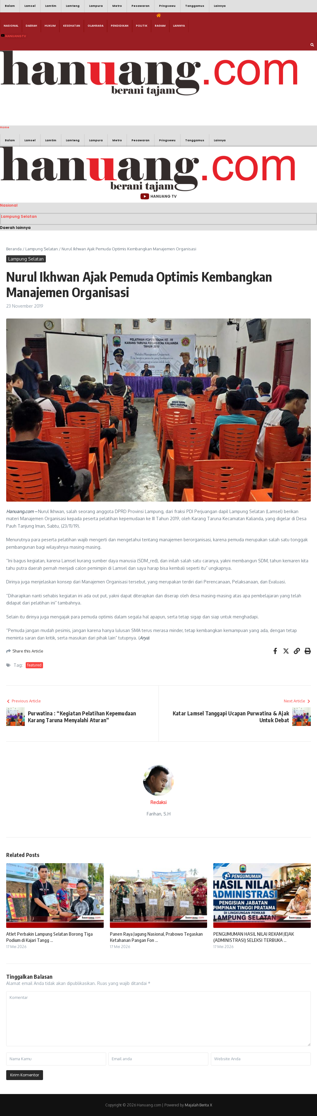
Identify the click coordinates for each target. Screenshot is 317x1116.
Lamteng (73, 6)
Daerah (31, 26)
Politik (141, 26)
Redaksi (158, 802)
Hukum (50, 26)
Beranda (14, 248)
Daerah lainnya (15, 227)
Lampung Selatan (19, 216)
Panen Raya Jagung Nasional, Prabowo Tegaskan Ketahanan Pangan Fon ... (156, 937)
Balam (10, 6)
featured (34, 665)
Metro (117, 6)
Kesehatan (71, 26)
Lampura (96, 6)
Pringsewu (167, 6)
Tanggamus (194, 6)
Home (4, 127)
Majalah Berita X (198, 1105)
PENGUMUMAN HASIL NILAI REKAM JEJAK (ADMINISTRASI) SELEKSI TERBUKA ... (253, 937)
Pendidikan (119, 26)
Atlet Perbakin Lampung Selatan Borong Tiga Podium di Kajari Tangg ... (49, 937)
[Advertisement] (93, 110)
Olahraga (95, 26)
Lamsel (30, 6)
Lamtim (50, 6)
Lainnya (220, 6)
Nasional (11, 26)
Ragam (160, 26)
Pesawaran (141, 6)
